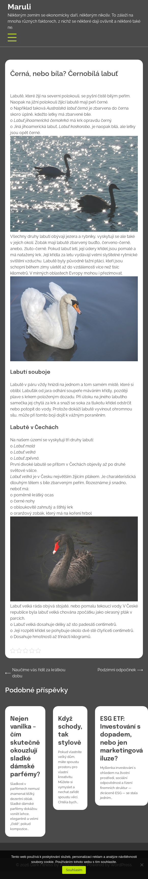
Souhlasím (74, 870)
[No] (141, 864)
